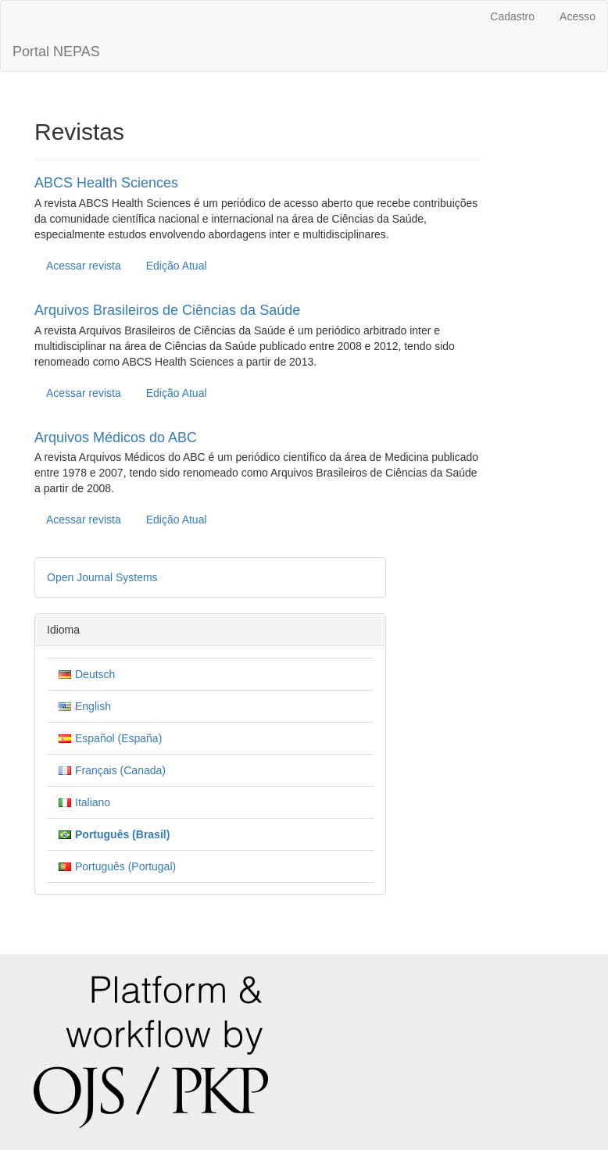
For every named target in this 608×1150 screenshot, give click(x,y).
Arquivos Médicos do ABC (115, 437)
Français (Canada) (120, 770)
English (93, 706)
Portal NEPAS (56, 51)
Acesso (577, 16)
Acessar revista (83, 265)
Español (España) (118, 738)
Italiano (92, 802)
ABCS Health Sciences (106, 183)
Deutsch (95, 674)
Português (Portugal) (125, 866)
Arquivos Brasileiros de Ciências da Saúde (167, 310)
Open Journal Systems (102, 577)
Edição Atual (176, 265)
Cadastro (512, 16)
